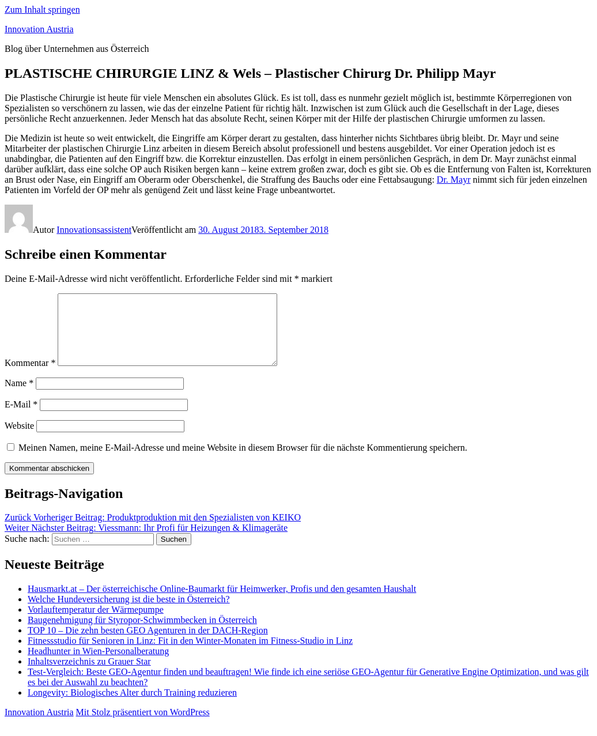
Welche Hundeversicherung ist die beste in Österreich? (129, 613)
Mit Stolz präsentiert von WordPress (143, 726)
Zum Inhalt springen (42, 9)
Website (19, 439)
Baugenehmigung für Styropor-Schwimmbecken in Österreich (142, 634)
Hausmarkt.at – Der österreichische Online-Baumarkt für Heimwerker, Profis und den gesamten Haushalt (222, 602)
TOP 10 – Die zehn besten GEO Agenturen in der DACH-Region (148, 644)
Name (19, 397)
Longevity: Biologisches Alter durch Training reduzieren (132, 706)
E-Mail (21, 418)
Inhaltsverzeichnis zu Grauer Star (89, 675)
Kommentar (30, 377)
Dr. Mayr (454, 179)
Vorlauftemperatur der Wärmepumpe (96, 623)
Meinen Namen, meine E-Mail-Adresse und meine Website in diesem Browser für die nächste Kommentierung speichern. (242, 461)
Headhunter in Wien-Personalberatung (98, 665)
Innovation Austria (39, 29)
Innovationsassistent (93, 230)
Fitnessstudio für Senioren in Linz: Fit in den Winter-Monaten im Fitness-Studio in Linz (190, 654)
